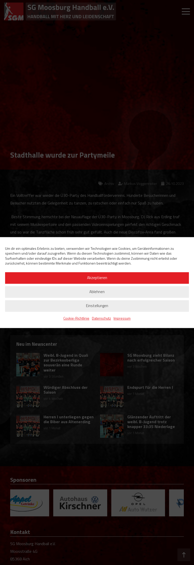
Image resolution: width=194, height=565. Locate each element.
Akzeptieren (97, 278)
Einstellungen (97, 306)
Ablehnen (97, 292)
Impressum (122, 318)
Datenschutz (101, 318)
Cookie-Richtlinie (76, 318)
